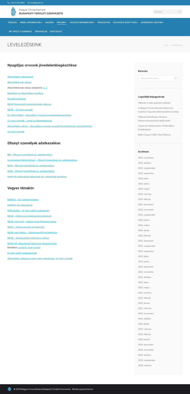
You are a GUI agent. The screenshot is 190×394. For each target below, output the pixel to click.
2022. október (144, 277)
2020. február (144, 334)
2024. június (143, 220)
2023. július (143, 256)
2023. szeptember (146, 246)
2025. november (146, 157)
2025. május (144, 189)
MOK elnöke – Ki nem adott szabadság (28, 210)
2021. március (144, 308)
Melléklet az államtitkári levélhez (25, 93)
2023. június (143, 261)
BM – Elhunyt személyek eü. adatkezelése (29, 154)
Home (166, 45)
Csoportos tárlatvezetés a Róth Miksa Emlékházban (156, 127)
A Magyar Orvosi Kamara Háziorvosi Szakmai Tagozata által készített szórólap (158, 110)
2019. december (145, 344)
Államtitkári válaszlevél (20, 76)
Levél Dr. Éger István (29, 247)
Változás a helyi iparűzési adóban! (154, 102)
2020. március (144, 329)
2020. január (144, 339)
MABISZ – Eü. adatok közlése (23, 199)
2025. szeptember (146, 168)
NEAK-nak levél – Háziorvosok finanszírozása (31, 221)
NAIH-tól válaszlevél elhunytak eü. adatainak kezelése (36, 176)
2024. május (144, 225)
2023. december (145, 240)
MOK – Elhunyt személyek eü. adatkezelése (30, 165)
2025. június (143, 183)
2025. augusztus (146, 173)
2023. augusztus (146, 251)
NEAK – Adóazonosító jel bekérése (26, 227)
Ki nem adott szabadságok (22, 253)
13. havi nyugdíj (15, 131)
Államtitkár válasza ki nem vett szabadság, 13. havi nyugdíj (39, 258)
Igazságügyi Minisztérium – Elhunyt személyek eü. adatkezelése (42, 160)
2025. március (144, 194)
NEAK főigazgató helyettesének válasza (29, 104)
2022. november (146, 272)
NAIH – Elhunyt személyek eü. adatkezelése (30, 171)
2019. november (146, 349)
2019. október (144, 355)
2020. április (143, 323)
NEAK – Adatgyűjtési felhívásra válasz (28, 238)
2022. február (144, 298)
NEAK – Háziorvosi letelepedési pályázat (29, 216)
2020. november (146, 313)
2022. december (145, 266)
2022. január (144, 303)
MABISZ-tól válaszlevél (19, 205)
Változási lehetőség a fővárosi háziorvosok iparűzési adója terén (154, 119)
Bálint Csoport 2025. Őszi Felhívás (154, 134)
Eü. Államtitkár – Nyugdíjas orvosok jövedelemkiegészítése (39, 115)
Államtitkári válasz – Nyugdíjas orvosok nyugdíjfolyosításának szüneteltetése (49, 126)
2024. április (143, 230)
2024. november (146, 209)
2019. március (144, 365)
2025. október (144, 163)
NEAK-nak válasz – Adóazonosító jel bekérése (32, 232)
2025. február (144, 199)
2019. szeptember (146, 360)
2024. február (144, 235)
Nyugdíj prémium (16, 98)
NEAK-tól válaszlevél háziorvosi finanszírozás (32, 243)
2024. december (145, 204)
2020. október (144, 318)
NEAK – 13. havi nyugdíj (20, 109)
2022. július (143, 282)
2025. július (143, 178)
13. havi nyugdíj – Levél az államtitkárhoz (29, 120)
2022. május (144, 287)
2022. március (144, 292)
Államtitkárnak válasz (19, 82)
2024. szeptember (146, 214)
